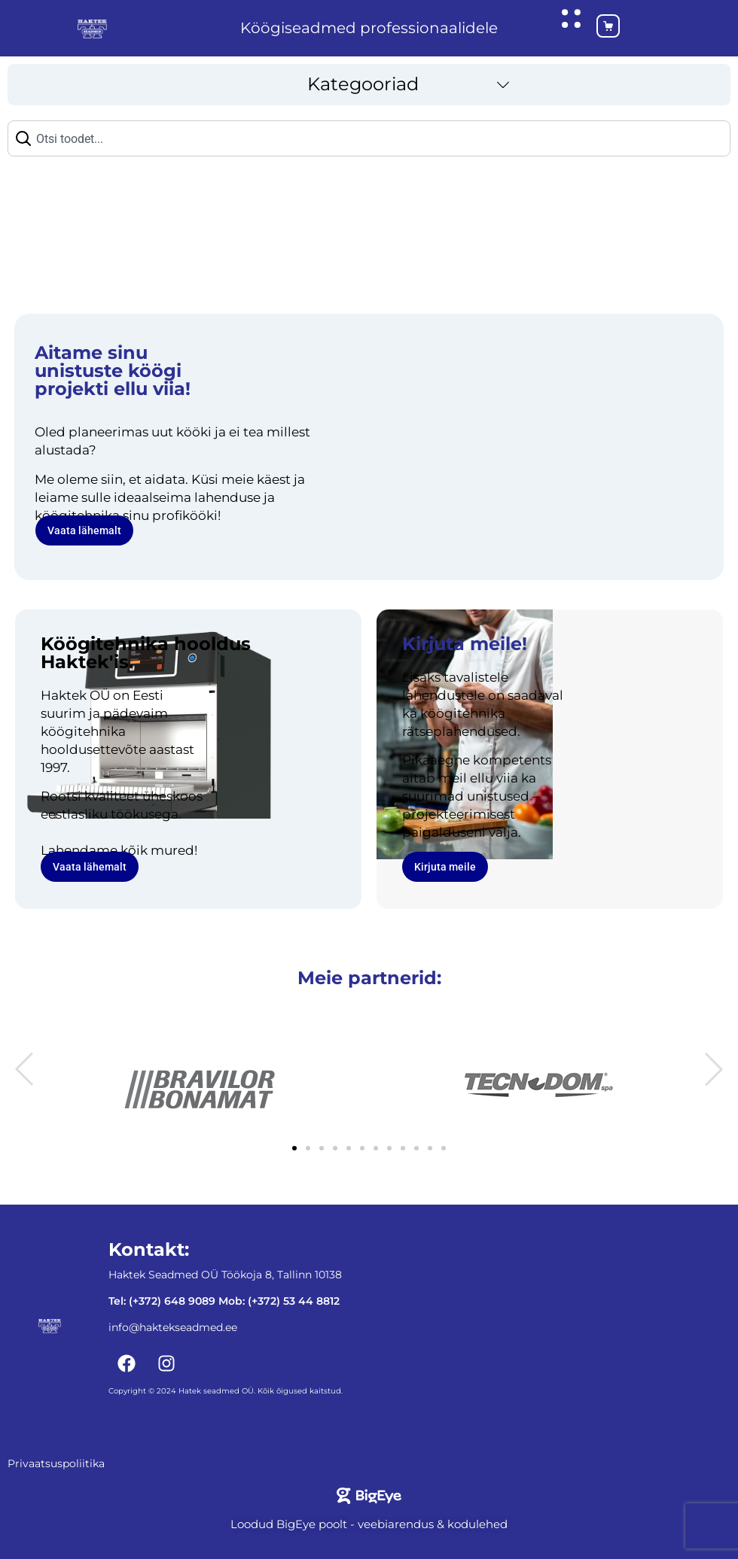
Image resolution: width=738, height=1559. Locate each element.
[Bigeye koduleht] (369, 1495)
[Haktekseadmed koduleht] (92, 28)
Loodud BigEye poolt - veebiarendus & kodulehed (369, 1523)
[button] (369, 84)
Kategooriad (363, 83)
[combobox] (369, 138)
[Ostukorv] (595, 28)
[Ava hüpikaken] (571, 18)
